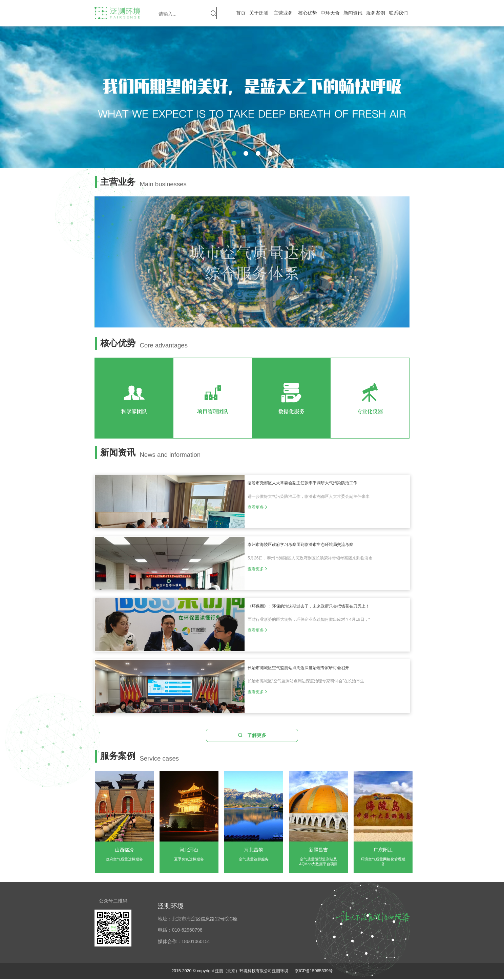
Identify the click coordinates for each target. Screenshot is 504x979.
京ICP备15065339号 (314, 971)
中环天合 (330, 13)
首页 (241, 13)
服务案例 (375, 13)
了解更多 (252, 735)
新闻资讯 (352, 13)
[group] (252, 97)
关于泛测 (258, 13)
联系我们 (398, 13)
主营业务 (283, 13)
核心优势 (307, 13)
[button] (234, 153)
